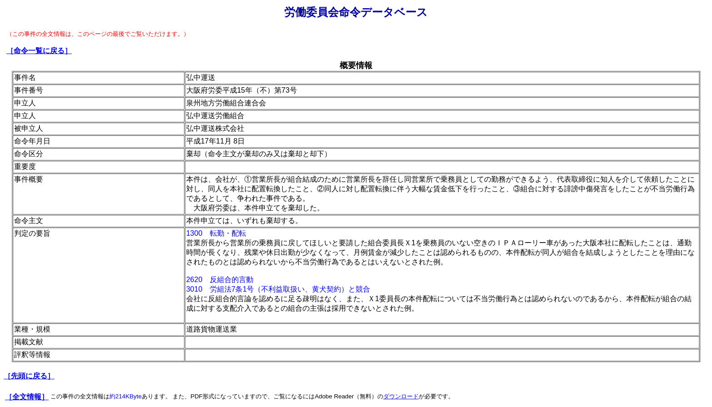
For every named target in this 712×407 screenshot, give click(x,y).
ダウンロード (401, 396)
